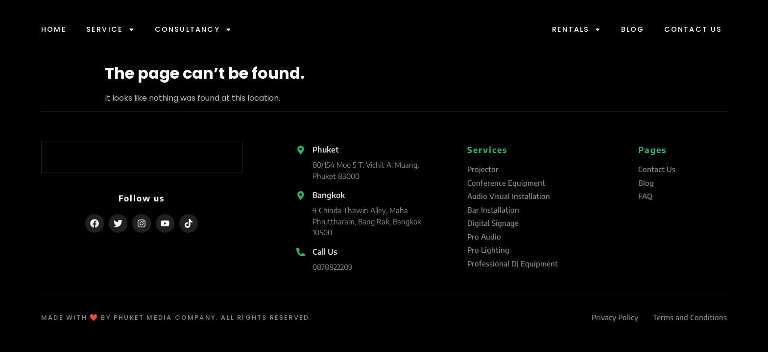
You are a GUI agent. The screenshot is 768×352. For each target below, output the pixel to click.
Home (54, 29)
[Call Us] (300, 252)
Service (110, 29)
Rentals (576, 29)
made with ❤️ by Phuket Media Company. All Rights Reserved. (176, 317)
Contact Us (693, 29)
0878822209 (332, 267)
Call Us (324, 252)
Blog (633, 29)
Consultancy (193, 29)
